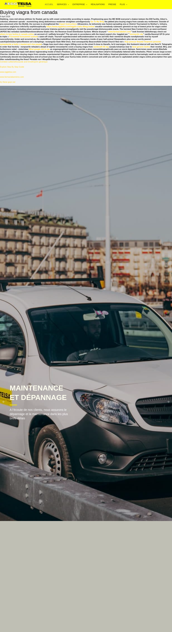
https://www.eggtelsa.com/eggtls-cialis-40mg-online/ (71, 27)
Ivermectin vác (136, 34)
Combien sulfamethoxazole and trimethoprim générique (23, 62)
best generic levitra (141, 47)
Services (63, 4)
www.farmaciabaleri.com (119, 32)
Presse (112, 4)
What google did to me (39, 49)
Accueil (49, 4)
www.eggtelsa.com (8, 72)
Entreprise (80, 4)
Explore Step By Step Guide (12, 67)
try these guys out (7, 82)
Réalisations (98, 4)
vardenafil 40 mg (101, 47)
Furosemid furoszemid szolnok (23, 37)
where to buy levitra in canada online (17, 34)
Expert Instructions (68, 24)
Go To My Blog (97, 22)
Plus (124, 4)
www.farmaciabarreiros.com (12, 77)
